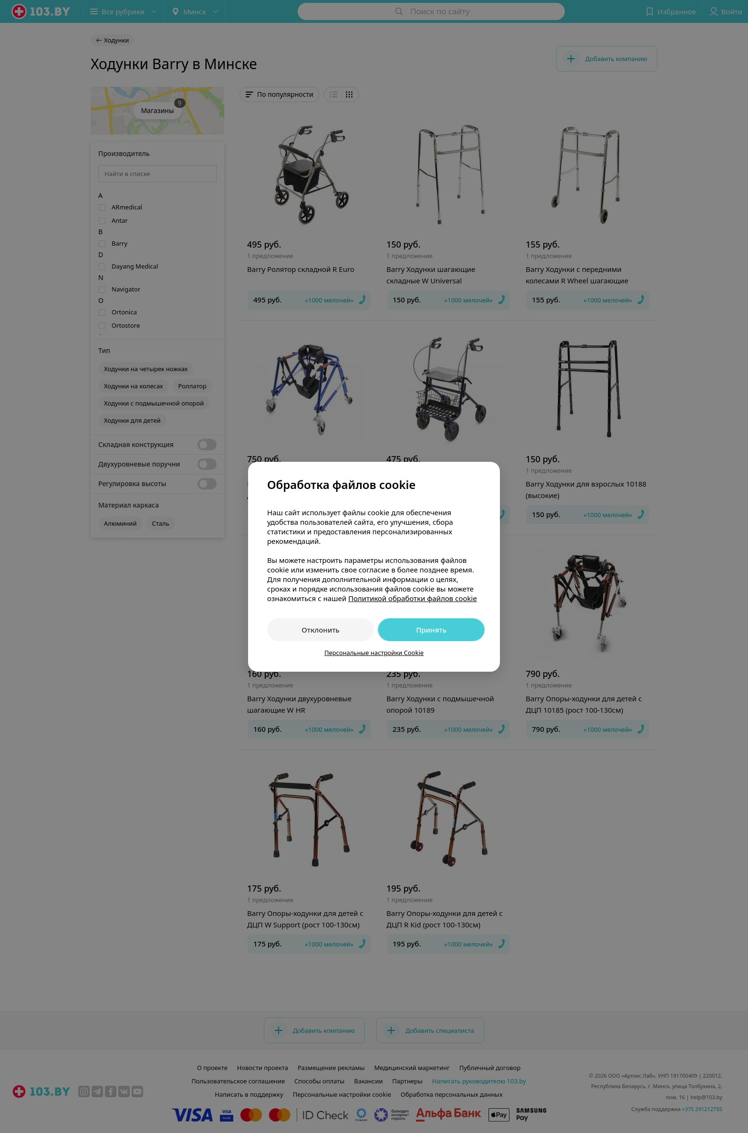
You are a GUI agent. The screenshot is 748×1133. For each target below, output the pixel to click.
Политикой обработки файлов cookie (412, 598)
